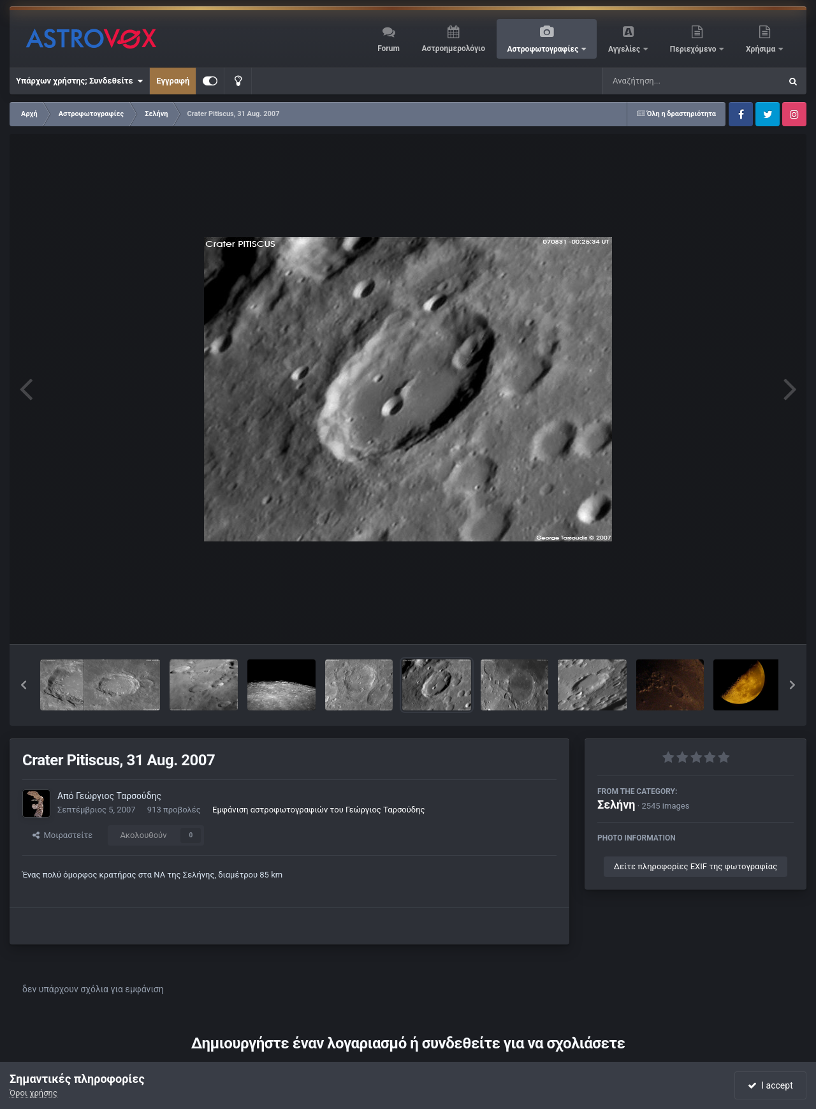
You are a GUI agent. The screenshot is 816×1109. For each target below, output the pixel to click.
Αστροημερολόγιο (452, 48)
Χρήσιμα (761, 49)
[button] (24, 685)
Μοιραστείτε (62, 835)
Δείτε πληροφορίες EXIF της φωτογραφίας (695, 866)
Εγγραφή (172, 80)
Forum (388, 48)
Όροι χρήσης (33, 1093)
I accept (770, 1085)
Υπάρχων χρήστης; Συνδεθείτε (79, 81)
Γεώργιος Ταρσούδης (118, 796)
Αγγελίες (625, 49)
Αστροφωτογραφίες (544, 49)
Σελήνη (616, 804)
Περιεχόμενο (694, 49)
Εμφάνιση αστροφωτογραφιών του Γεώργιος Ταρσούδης (318, 809)
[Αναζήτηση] (665, 81)
